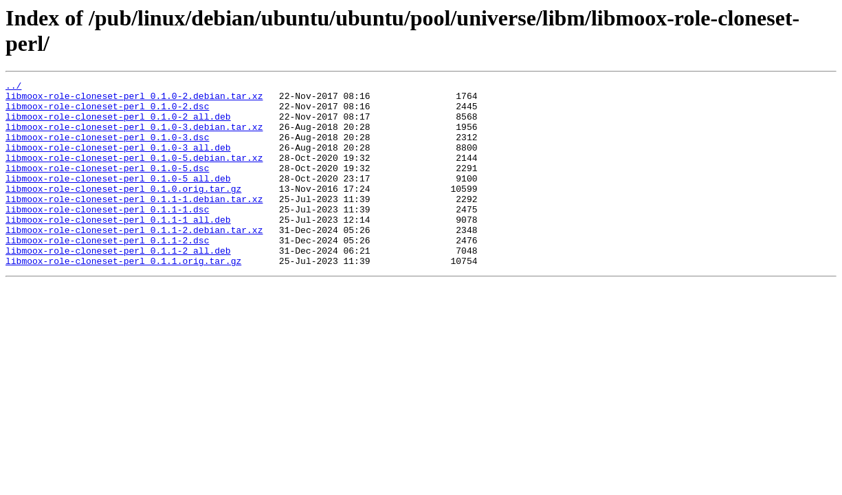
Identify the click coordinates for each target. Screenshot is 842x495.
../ (13, 87)
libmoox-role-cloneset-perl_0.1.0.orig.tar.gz (123, 211)
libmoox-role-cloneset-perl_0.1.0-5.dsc (107, 186)
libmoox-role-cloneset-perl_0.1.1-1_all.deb (118, 248)
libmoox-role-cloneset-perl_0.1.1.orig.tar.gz (123, 298)
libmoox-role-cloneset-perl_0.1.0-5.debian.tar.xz (134, 174)
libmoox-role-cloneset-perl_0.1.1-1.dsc (107, 236)
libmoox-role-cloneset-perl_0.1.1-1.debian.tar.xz (134, 223)
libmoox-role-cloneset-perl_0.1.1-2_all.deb (118, 285)
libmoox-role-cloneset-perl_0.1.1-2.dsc (107, 273)
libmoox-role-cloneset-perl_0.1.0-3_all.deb (118, 161)
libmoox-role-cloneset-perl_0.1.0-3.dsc (107, 149)
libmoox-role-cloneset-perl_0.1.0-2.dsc (107, 112)
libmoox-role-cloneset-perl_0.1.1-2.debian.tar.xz (134, 260)
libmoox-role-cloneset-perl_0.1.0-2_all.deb (118, 124)
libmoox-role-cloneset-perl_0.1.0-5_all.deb (118, 198)
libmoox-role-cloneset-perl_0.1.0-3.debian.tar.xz (134, 137)
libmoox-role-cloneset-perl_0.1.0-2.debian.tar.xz (134, 100)
